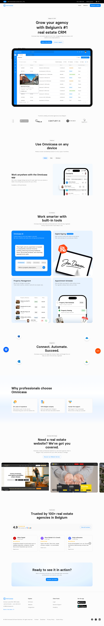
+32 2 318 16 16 (80, 1)
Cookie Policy (59, 619)
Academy (55, 607)
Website (85, 5)
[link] (8, 5)
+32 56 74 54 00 (7, 604)
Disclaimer (42, 619)
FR (23, 1)
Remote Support (57, 604)
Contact (36, 619)
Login (54, 602)
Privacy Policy (50, 619)
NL (21, 1)
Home (79, 5)
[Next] (90, 543)
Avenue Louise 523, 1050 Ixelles (11, 602)
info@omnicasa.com (8, 606)
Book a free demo (7, 609)
